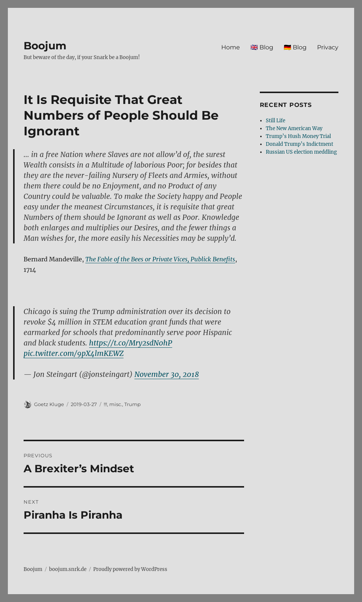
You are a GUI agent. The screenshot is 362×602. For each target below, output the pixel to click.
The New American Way (294, 128)
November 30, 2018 (166, 374)
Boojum (45, 45)
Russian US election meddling (301, 152)
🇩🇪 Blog (295, 47)
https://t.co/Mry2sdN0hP (130, 342)
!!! (105, 404)
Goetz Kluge (49, 404)
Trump (132, 404)
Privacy (327, 47)
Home (230, 47)
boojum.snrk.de (67, 569)
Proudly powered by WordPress (130, 569)
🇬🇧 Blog (261, 47)
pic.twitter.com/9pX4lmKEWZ (74, 353)
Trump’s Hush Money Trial (298, 136)
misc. (115, 404)
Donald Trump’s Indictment (299, 144)
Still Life (275, 120)
